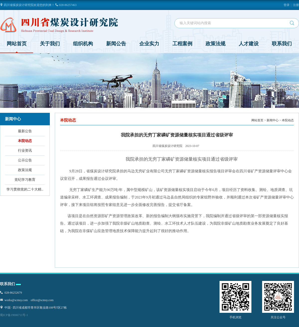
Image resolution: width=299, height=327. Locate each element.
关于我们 (50, 43)
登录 (287, 5)
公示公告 (25, 160)
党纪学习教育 (24, 180)
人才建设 (249, 43)
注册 (296, 5)
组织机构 (83, 43)
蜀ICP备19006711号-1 (14, 315)
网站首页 (17, 47)
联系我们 (282, 43)
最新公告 (25, 131)
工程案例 (182, 43)
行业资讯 (25, 150)
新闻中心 (273, 120)
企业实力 (149, 43)
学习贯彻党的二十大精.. (24, 189)
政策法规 (215, 43)
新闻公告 (116, 43)
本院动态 (25, 141)
